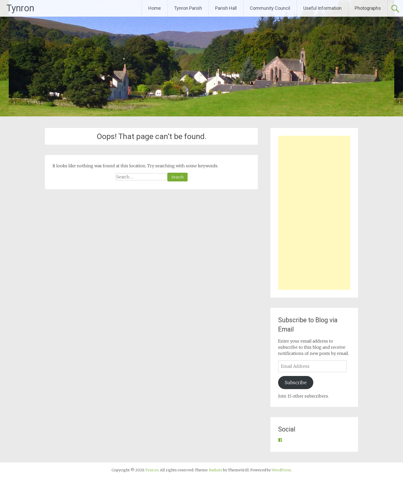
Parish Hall (226, 8)
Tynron (20, 8)
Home (154, 8)
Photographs (368, 8)
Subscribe (296, 382)
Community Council (270, 8)
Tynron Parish (188, 8)
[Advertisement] (314, 213)
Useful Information (322, 8)
